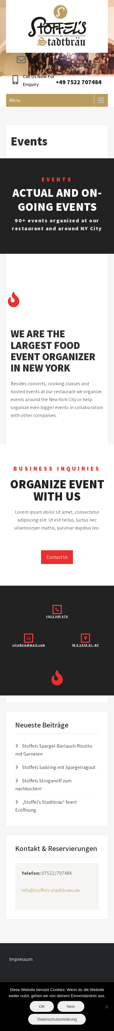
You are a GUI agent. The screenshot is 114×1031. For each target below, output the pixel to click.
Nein (71, 1006)
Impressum (21, 959)
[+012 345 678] (57, 609)
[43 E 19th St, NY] (85, 638)
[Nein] (106, 1007)
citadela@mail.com (28, 645)
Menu (14, 100)
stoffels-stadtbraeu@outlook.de (63, 64)
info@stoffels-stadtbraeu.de (50, 890)
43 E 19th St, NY (85, 645)
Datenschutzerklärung (57, 1019)
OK (42, 1006)
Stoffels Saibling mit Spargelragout (58, 767)
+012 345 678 (57, 616)
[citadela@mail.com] (28, 638)
